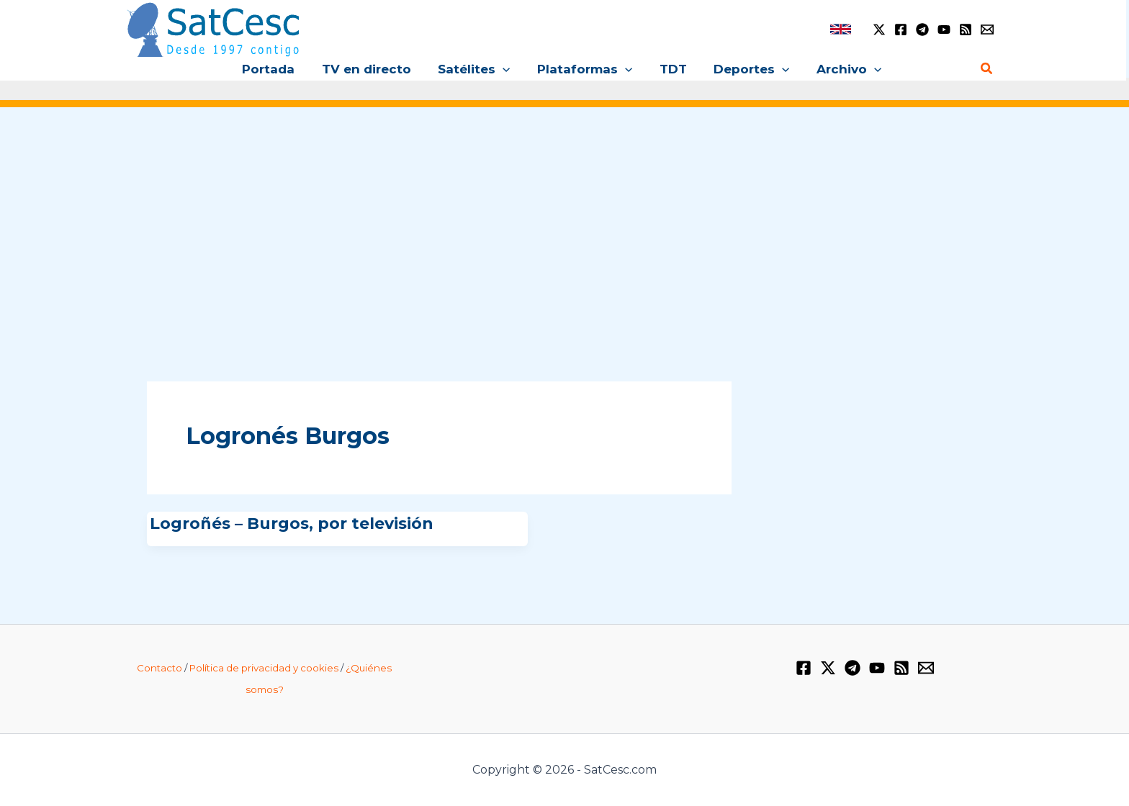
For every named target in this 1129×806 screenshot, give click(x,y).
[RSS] (965, 29)
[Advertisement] (564, 229)
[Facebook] (900, 29)
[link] (840, 29)
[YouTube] (943, 29)
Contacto (159, 668)
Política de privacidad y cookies (263, 668)
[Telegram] (922, 29)
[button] (505, 69)
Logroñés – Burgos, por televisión (291, 523)
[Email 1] (987, 29)
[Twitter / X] (879, 29)
